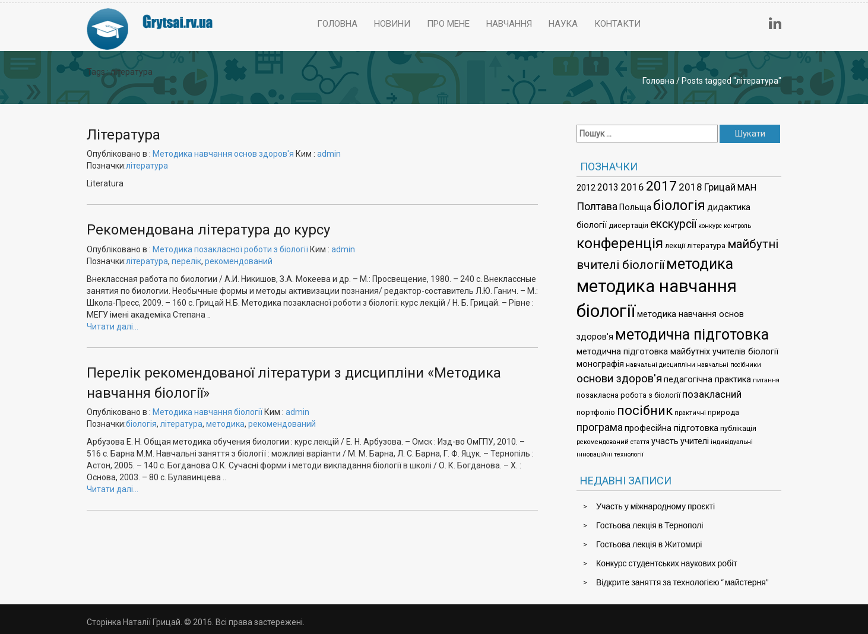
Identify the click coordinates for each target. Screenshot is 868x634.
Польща (635, 207)
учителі (694, 441)
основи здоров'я (619, 378)
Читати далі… (112, 326)
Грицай (720, 187)
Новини (392, 23)
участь (665, 441)
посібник (645, 410)
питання (766, 380)
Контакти (617, 23)
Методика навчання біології (207, 412)
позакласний (712, 394)
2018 (690, 187)
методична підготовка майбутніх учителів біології (677, 352)
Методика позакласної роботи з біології (230, 249)
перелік (186, 261)
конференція (619, 243)
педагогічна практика (707, 380)
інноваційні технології (610, 454)
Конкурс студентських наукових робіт (666, 563)
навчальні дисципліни (660, 365)
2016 (632, 187)
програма (599, 427)
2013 (608, 187)
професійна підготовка (671, 428)
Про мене (448, 23)
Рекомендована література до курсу (208, 229)
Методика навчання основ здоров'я (223, 153)
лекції (675, 245)
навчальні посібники (729, 365)
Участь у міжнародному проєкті (655, 506)
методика (225, 424)
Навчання (509, 23)
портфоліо (595, 412)
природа (723, 412)
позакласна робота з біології (628, 395)
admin (329, 153)
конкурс (710, 226)
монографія (600, 364)
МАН (746, 188)
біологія (141, 424)
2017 (661, 186)
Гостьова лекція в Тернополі (649, 525)
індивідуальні (732, 442)
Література (123, 134)
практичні (690, 413)
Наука (563, 23)
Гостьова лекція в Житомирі (649, 544)
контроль (737, 226)
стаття (640, 442)
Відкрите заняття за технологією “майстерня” (682, 582)
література (147, 165)
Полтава (596, 206)
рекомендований (239, 261)
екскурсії (673, 224)
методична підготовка (692, 334)
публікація (738, 428)
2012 (585, 188)
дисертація (628, 225)
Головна (337, 23)
